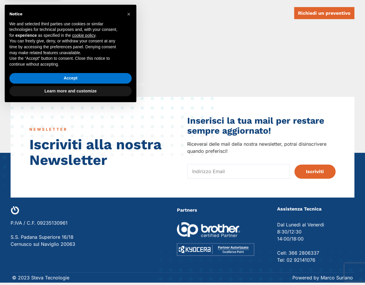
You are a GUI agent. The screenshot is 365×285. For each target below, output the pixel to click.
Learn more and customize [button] (70, 268)
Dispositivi (178, 13)
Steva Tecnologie (72, 13)
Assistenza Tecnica (226, 13)
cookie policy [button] (83, 213)
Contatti (271, 13)
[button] (128, 192)
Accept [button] (71, 256)
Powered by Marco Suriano (322, 278)
